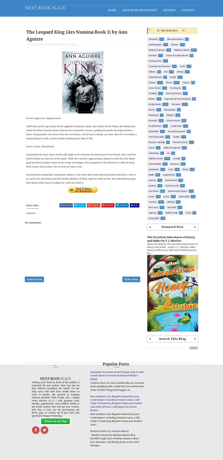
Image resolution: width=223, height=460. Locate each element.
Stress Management (176, 133)
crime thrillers (154, 166)
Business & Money (156, 52)
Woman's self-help (156, 144)
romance (73, 46)
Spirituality (153, 133)
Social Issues (175, 128)
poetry (166, 198)
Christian (152, 57)
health (150, 177)
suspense (151, 214)
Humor (151, 101)
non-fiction (153, 193)
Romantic (152, 122)
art (167, 155)
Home (111, 10)
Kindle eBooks (154, 106)
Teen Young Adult (155, 139)
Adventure (152, 41)
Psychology (153, 117)
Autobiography (154, 46)
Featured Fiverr (60, 46)
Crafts (181, 68)
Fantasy (151, 84)
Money (151, 111)
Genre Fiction (154, 90)
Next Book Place (168, 32)
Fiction (168, 84)
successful (171, 209)
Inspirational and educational (177, 101)
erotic (170, 171)
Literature (175, 106)
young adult (153, 220)
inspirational (168, 177)
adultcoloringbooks (171, 149)
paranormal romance (177, 193)
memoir (151, 182)
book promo (38, 46)
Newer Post (35, 281)
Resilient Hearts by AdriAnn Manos (105, 436)
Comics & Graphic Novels (176, 57)
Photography (169, 111)
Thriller (175, 139)
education (174, 166)
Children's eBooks (181, 52)
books (48, 46)
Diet (165, 73)
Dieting (179, 73)
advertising (153, 155)
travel (187, 214)
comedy (175, 160)
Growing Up (174, 90)
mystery (151, 187)
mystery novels (171, 187)
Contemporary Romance (159, 68)
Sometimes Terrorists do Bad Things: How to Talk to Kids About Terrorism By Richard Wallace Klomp (110, 377)
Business (174, 46)
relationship (183, 198)
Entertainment (154, 79)
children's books (155, 160)
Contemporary (154, 63)
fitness (185, 171)
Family (172, 79)
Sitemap (169, 10)
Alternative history (174, 41)
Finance (185, 84)
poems (151, 198)
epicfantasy (153, 171)
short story (152, 209)
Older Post (131, 281)
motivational (170, 182)
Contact (187, 10)
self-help (169, 204)
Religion (169, 117)
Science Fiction (172, 122)
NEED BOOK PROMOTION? (139, 10)
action (150, 149)
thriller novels (171, 214)
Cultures (151, 73)
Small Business (154, 128)
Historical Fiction (173, 95)
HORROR (152, 95)
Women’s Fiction (179, 144)
